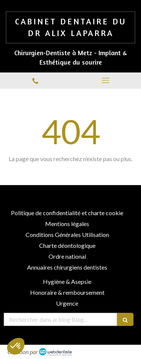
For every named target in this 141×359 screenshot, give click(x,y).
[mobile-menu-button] (106, 80)
